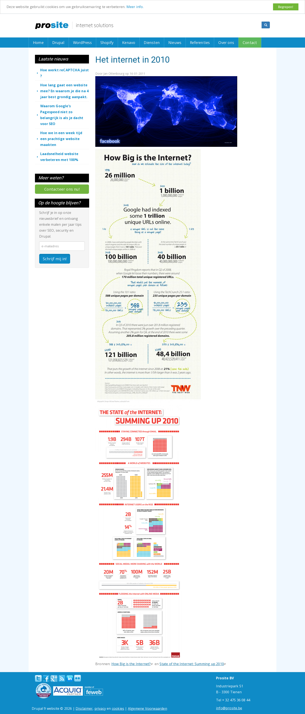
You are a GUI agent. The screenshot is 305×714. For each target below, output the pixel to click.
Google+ (54, 678)
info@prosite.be (229, 708)
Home (38, 42)
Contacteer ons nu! (62, 189)
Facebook (46, 678)
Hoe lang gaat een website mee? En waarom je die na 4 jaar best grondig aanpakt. (64, 91)
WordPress (82, 42)
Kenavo (128, 42)
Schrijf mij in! (55, 258)
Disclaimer (84, 708)
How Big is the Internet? (132, 664)
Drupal (58, 42)
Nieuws (174, 42)
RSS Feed (61, 678)
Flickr (77, 678)
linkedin (69, 678)
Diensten (152, 42)
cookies (118, 708)
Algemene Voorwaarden (147, 708)
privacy (100, 708)
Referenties (200, 42)
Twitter (38, 678)
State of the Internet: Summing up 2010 (193, 664)
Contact (250, 42)
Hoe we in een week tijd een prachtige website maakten (61, 139)
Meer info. (135, 6)
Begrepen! (285, 7)
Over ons (226, 42)
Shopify (107, 42)
